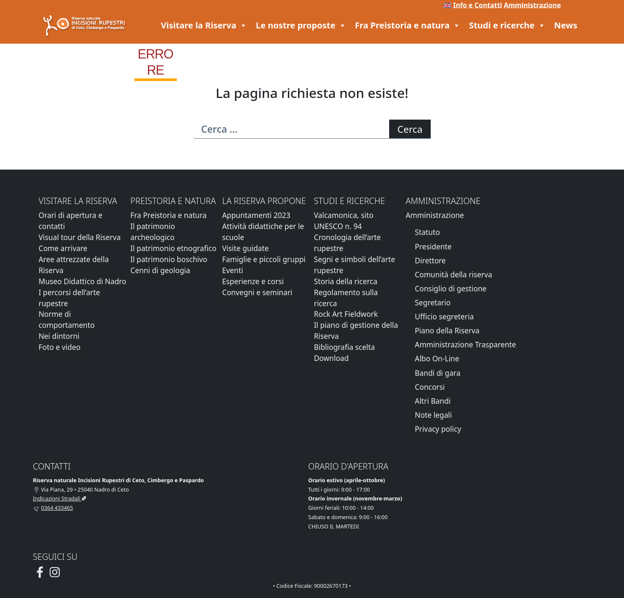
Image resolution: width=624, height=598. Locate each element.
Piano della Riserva (447, 330)
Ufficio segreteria (444, 316)
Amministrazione (532, 5)
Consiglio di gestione (451, 288)
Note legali (433, 415)
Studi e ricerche (507, 25)
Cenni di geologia (160, 270)
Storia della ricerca (346, 281)
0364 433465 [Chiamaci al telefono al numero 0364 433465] (57, 507)
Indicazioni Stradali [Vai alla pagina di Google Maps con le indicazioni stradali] (57, 498)
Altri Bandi (433, 401)
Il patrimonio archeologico (153, 231)
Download (331, 358)
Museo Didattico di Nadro (82, 281)
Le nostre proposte (301, 25)
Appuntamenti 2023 (256, 215)
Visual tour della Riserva (80, 237)
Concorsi (430, 387)
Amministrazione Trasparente (465, 344)
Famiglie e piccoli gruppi (264, 259)
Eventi (232, 270)
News (565, 25)
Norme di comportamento (67, 319)
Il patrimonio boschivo (169, 259)
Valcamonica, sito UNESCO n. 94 (343, 220)
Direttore (430, 260)
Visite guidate (245, 248)
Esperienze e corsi (253, 281)
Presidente (433, 246)
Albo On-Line (437, 358)
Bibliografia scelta (344, 347)
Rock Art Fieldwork (346, 314)
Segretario (433, 302)
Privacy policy (438, 429)
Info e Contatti (477, 5)
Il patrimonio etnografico (174, 248)
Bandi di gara (437, 373)
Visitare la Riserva (204, 25)
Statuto (427, 232)
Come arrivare (63, 248)
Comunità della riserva (453, 274)
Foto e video (60, 347)
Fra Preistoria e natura (407, 25)
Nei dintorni (59, 336)
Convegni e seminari (257, 292)
